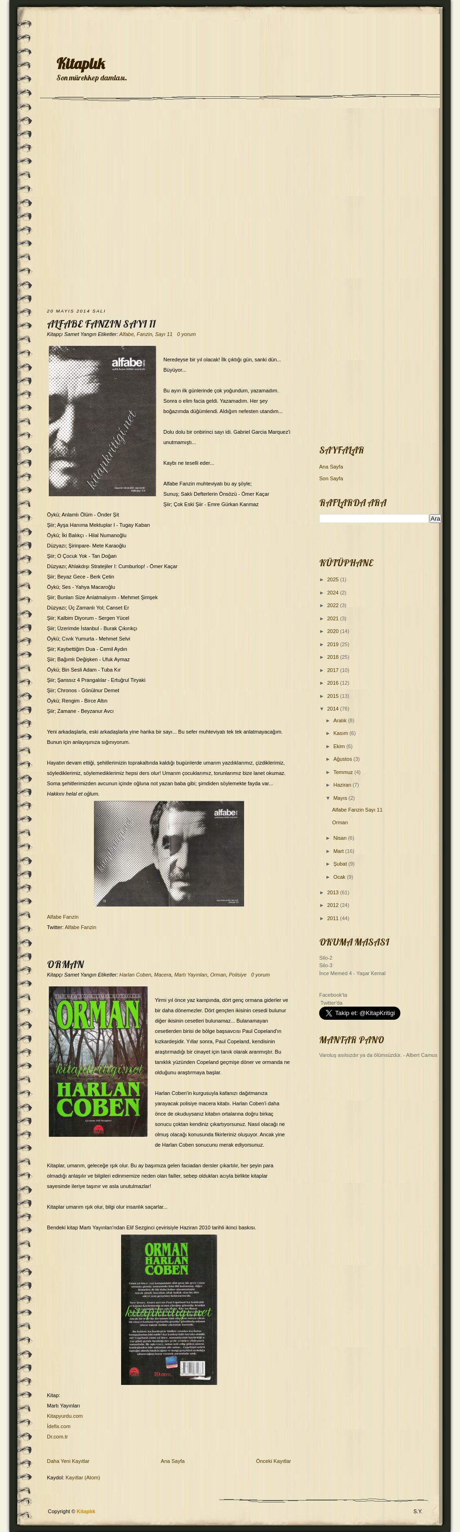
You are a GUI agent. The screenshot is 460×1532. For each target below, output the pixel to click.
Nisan (340, 838)
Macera (162, 974)
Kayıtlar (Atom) (83, 1477)
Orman (65, 964)
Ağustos (343, 759)
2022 (333, 605)
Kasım (341, 733)
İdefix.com (58, 1426)
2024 (333, 592)
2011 (333, 918)
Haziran (343, 785)
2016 (333, 683)
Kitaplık (80, 63)
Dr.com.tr (57, 1436)
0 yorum (186, 334)
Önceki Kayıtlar (273, 1461)
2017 (333, 670)
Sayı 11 (163, 334)
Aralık (340, 720)
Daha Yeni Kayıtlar (68, 1461)
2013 (333, 892)
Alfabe (126, 334)
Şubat (340, 864)
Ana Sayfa (173, 1461)
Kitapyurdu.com (65, 1416)
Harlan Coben (135, 974)
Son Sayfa (331, 478)
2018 (333, 657)
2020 (333, 631)
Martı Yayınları (190, 974)
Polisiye (238, 974)
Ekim (339, 746)
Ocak (340, 877)
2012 (333, 905)
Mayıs (340, 798)
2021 (333, 618)
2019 (333, 644)
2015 (333, 696)
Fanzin (144, 334)
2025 (333, 579)
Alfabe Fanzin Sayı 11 (101, 324)
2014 (333, 708)
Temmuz (343, 772)
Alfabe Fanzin (62, 917)
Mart (339, 851)
